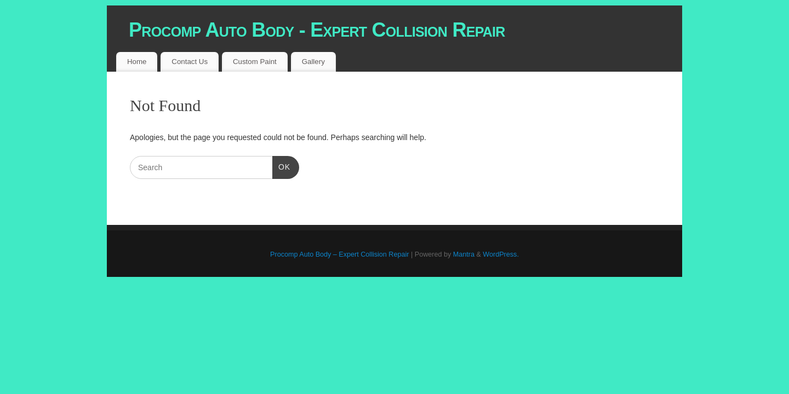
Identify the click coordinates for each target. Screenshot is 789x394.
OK (281, 165)
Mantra (463, 254)
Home (136, 61)
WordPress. (501, 254)
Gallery (313, 61)
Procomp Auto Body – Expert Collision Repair (339, 254)
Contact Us (189, 61)
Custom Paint (255, 61)
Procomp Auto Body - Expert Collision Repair (317, 30)
